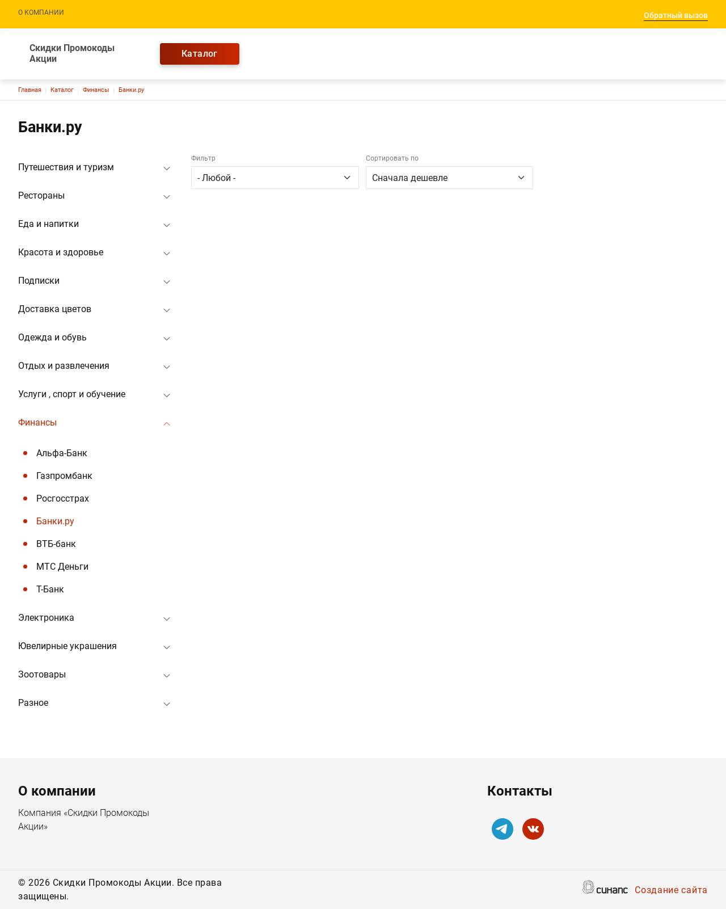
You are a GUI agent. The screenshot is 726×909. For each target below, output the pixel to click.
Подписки (39, 280)
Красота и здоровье (60, 252)
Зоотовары (42, 674)
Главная (29, 90)
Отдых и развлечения (63, 365)
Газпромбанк (64, 475)
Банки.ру (131, 90)
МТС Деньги (62, 566)
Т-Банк (50, 589)
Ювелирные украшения (67, 646)
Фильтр (203, 158)
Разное (33, 702)
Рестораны (41, 195)
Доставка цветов (54, 309)
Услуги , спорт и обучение (71, 394)
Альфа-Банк (61, 453)
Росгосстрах (62, 498)
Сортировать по (392, 158)
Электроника (46, 617)
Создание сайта (671, 891)
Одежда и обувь (52, 337)
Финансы (96, 90)
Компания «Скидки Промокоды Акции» (83, 820)
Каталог (200, 53)
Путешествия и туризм (66, 167)
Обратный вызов (676, 15)
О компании (41, 12)
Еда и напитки (48, 223)
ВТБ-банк (56, 543)
